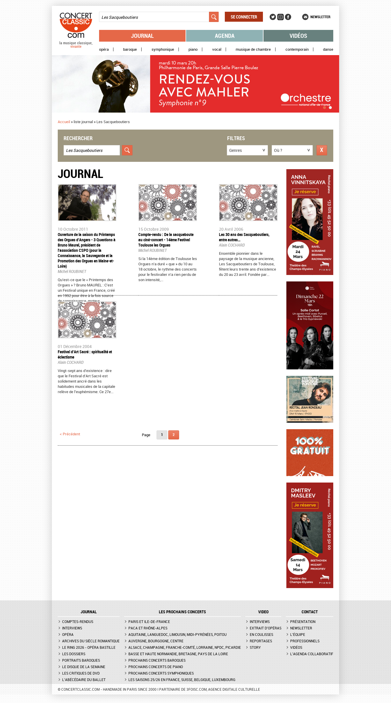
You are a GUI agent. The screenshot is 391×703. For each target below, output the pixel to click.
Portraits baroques (81, 660)
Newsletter (320, 16)
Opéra (104, 49)
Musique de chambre (253, 49)
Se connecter (244, 17)
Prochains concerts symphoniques (161, 673)
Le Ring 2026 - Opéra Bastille (88, 647)
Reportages (261, 641)
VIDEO (263, 612)
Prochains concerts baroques (157, 660)
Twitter (273, 17)
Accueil (64, 121)
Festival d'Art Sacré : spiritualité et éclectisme (85, 354)
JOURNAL (89, 612)
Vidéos (298, 36)
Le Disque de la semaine (83, 666)
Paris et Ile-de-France (149, 621)
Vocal (216, 49)
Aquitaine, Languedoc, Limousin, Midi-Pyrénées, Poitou (177, 634)
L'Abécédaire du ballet (84, 679)
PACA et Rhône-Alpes (147, 628)
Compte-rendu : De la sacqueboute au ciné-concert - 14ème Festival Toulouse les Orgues (165, 240)
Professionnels (304, 641)
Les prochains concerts (182, 612)
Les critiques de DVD (81, 673)
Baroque (130, 49)
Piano (193, 49)
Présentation (302, 621)
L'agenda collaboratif (311, 653)
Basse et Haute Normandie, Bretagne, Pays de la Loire (178, 653)
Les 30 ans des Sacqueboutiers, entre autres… (244, 237)
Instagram (280, 17)
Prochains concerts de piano (155, 666)
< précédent (70, 434)
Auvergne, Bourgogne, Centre (155, 641)
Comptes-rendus (77, 621)
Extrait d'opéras (265, 628)
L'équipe (297, 634)
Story (255, 647)
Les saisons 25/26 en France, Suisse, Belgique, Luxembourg (181, 679)
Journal (142, 36)
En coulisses (261, 634)
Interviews (72, 628)
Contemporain (297, 49)
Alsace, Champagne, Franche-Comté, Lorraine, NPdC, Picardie (184, 647)
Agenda (224, 36)
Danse (328, 49)
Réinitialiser (322, 150)
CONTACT (310, 612)
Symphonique (163, 49)
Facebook (288, 17)
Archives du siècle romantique (91, 641)
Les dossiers (73, 653)
